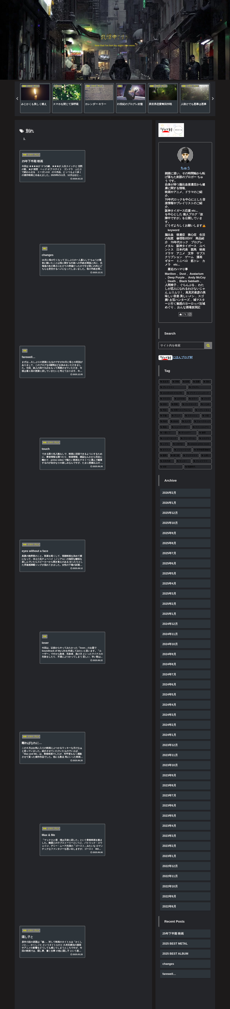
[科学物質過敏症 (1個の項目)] (202, 450)
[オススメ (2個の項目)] (165, 450)
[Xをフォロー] (185, 314)
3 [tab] (119, 118)
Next (213, 98)
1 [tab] (110, 118)
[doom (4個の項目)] (174, 421)
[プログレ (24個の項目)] (200, 387)
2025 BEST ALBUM (175, 954)
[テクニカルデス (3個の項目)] (201, 427)
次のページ (83, 343)
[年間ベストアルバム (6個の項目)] (181, 410)
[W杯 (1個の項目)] (171, 466)
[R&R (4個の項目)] (164, 421)
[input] (185, 345)
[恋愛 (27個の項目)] (196, 381)
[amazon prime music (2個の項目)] (199, 444)
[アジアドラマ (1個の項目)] (190, 455)
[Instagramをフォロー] (190, 314)
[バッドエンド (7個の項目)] (190, 404)
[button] (208, 345)
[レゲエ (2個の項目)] (165, 444)
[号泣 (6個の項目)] (164, 410)
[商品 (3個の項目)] (164, 427)
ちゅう (185, 168)
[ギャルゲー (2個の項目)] (187, 433)
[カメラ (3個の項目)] (186, 421)
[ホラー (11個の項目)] (193, 398)
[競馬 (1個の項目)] (164, 455)
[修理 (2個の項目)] (205, 433)
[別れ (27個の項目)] (207, 381)
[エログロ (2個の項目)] (205, 438)
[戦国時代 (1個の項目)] (198, 466)
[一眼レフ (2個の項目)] (168, 433)
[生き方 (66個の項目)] (164, 381)
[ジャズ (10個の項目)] (206, 398)
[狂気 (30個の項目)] (186, 381)
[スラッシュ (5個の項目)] (192, 415)
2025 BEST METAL (175, 944)
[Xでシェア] (83, 328)
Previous (17, 98)
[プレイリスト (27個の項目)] (173, 387)
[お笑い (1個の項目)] (206, 455)
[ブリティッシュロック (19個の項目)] (199, 393)
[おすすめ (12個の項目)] (180, 398)
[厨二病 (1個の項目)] (175, 455)
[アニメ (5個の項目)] (176, 415)
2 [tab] (115, 118)
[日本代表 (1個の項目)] (167, 461)
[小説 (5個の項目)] (206, 415)
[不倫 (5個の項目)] (164, 415)
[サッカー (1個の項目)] (183, 461)
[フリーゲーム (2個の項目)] (188, 438)
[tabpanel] (35, 98)
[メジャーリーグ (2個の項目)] (182, 450)
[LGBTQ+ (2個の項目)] (179, 444)
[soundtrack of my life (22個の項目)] (172, 393)
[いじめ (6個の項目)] (205, 404)
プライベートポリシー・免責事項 (195, 999)
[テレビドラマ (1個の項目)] (202, 461)
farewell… (169, 974)
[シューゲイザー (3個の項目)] (180, 427)
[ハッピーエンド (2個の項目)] (169, 438)
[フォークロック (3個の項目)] (202, 421)
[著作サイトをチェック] (181, 314)
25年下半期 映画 (173, 934)
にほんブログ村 (175, 357)
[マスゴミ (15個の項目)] (165, 398)
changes (168, 964)
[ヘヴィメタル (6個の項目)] (203, 410)
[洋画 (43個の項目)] (176, 381)
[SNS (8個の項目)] (164, 404)
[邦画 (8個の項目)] (175, 404)
